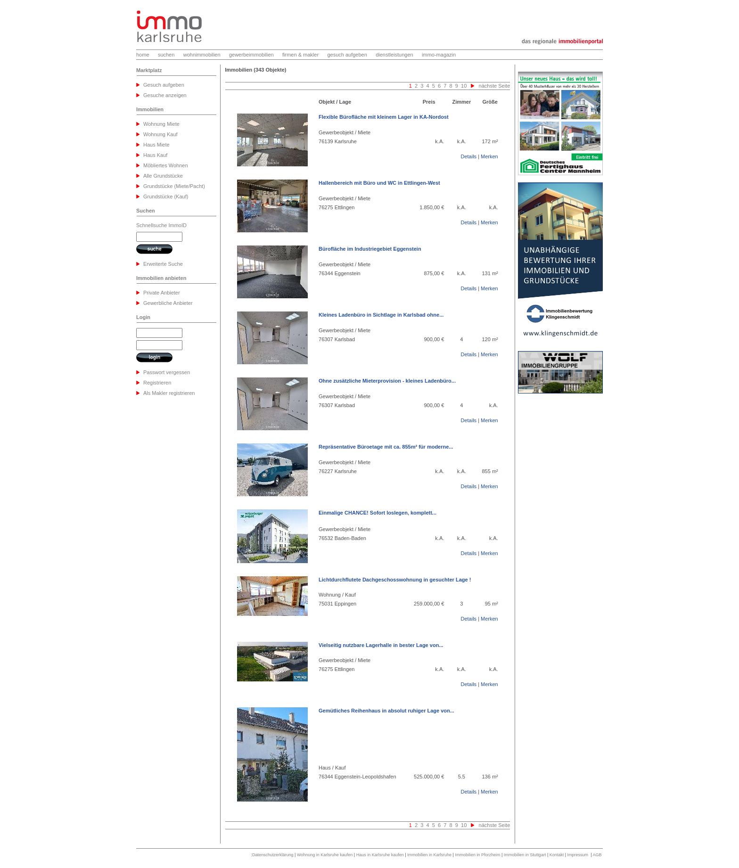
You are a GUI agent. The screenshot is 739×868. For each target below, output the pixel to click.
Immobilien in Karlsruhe (429, 854)
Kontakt (557, 854)
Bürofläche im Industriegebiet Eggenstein (370, 249)
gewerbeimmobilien (251, 54)
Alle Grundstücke (163, 176)
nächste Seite (494, 86)
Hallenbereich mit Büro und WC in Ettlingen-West (379, 183)
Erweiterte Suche (163, 264)
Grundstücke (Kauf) (165, 196)
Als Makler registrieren (169, 393)
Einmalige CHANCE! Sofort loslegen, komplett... (377, 513)
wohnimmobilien (202, 54)
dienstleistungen (394, 54)
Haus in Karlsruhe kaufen (380, 854)
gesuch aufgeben (347, 54)
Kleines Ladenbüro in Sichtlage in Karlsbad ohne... (381, 315)
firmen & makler (300, 54)
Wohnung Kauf (160, 134)
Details (468, 156)
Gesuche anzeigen (165, 95)
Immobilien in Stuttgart (525, 854)
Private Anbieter (161, 292)
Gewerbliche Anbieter (168, 303)
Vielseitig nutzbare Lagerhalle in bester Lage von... (381, 645)
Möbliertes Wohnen (165, 165)
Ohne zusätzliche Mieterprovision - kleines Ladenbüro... (387, 381)
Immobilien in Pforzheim (477, 854)
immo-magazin (439, 54)
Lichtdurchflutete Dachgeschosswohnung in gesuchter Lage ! (395, 579)
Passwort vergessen (166, 372)
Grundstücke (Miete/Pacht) (174, 186)
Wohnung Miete (161, 124)
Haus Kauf (155, 155)
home (142, 54)
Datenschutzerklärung (273, 854)
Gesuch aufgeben (163, 85)
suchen (166, 54)
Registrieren (157, 382)
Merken (489, 156)
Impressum (578, 854)
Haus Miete (156, 144)
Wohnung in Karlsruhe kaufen (325, 854)
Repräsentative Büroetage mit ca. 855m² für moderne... (386, 447)
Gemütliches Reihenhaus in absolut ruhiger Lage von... (386, 710)
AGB (596, 854)
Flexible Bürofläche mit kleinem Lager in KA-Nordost (384, 117)
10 (463, 86)
